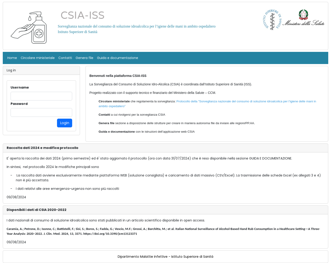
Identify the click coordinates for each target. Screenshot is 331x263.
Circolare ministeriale (38, 58)
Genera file (84, 58)
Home (12, 58)
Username (20, 87)
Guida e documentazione (117, 58)
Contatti (65, 58)
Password (19, 103)
